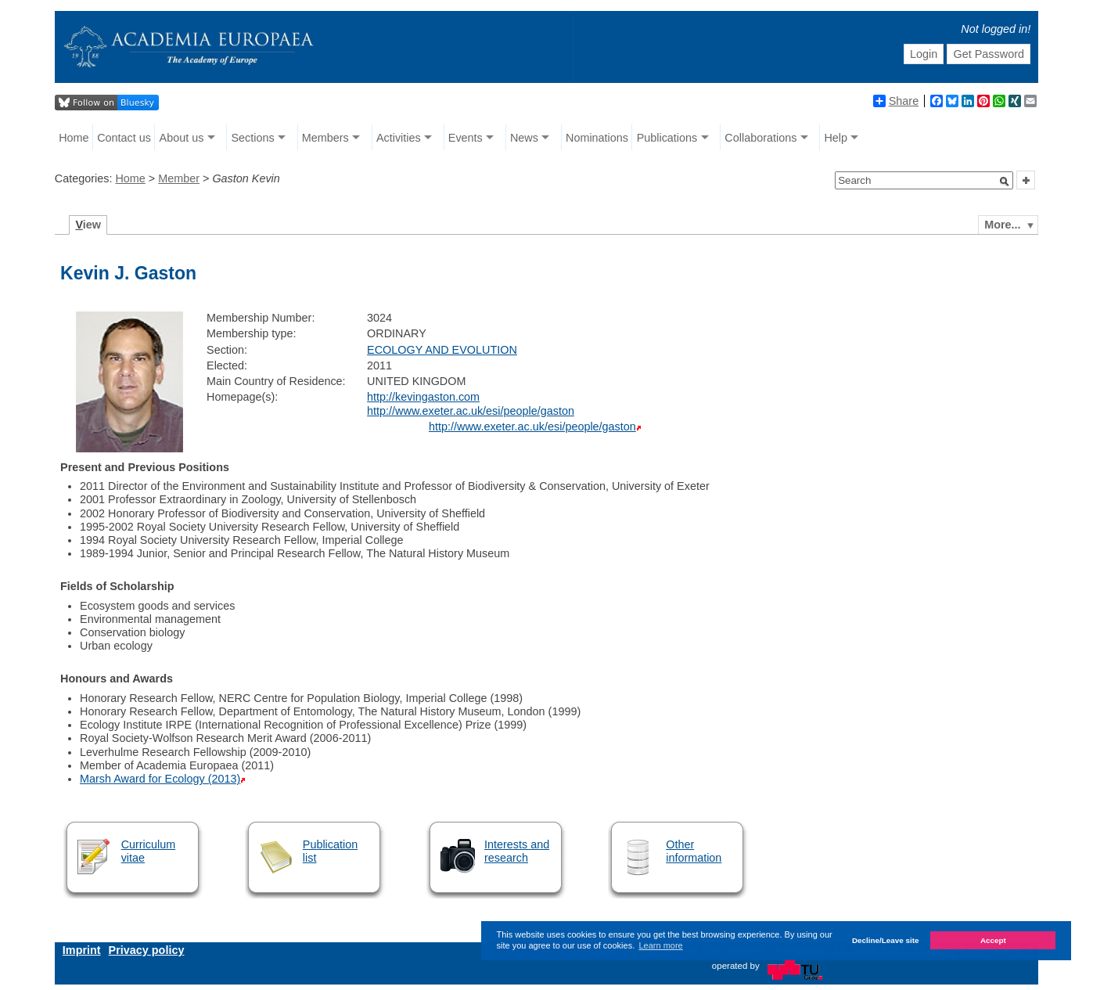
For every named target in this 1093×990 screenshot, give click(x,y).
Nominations (597, 137)
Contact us (124, 137)
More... (1002, 224)
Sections (253, 137)
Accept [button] (993, 940)
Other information (693, 851)
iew (88, 224)
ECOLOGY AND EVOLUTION (442, 350)
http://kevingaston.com (423, 397)
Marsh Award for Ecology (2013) (160, 778)
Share (896, 101)
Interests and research (516, 851)
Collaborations (760, 137)
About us (182, 137)
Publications (667, 137)
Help (835, 137)
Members (325, 137)
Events (465, 137)
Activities (398, 137)
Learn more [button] (660, 945)
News (524, 137)
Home (73, 137)
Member (179, 178)
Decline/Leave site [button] (885, 940)
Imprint (82, 950)
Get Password (989, 54)
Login (923, 54)
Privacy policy (147, 950)
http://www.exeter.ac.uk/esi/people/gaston (470, 411)
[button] (1004, 181)
